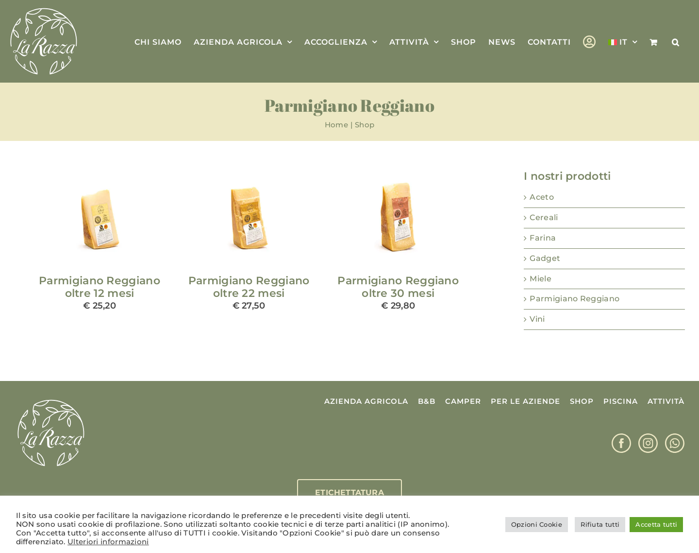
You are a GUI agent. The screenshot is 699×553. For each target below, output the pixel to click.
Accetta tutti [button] (656, 524)
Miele (540, 278)
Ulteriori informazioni (108, 541)
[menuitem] (622, 41)
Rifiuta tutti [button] (600, 524)
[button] (676, 41)
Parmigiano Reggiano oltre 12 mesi (99, 287)
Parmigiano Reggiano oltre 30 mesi (398, 287)
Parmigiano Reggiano (574, 298)
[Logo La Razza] (51, 400)
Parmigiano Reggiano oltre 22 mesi (249, 287)
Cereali (544, 217)
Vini (537, 319)
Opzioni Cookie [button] (536, 524)
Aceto (542, 197)
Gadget (545, 258)
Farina (543, 237)
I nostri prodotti (567, 176)
